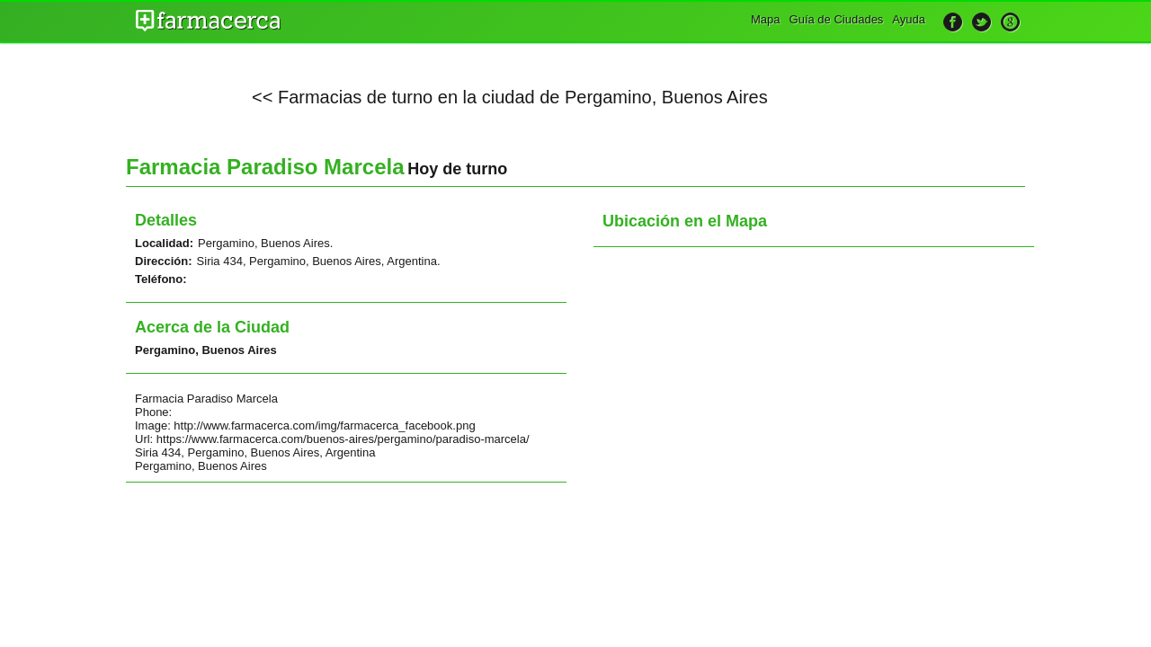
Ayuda (908, 19)
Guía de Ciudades (837, 19)
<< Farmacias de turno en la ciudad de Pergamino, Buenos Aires (510, 97)
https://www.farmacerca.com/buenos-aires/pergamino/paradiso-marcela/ (343, 439)
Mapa (766, 19)
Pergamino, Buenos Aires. (265, 243)
